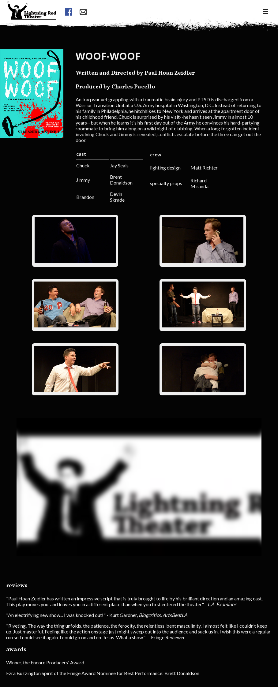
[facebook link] (68, 12)
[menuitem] (32, 21)
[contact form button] (83, 12)
